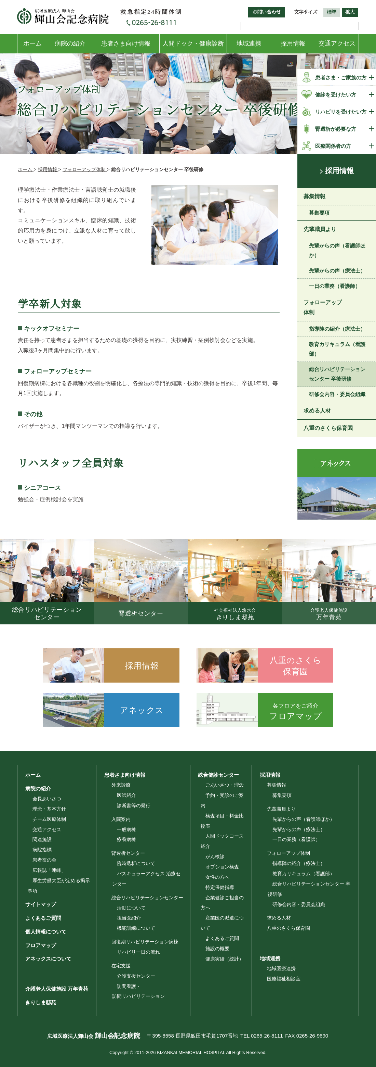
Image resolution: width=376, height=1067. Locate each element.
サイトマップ (37, 904)
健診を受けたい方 (335, 95)
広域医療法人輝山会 (87, 1036)
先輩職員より (320, 230)
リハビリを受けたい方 (340, 112)
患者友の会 (44, 860)
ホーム (32, 43)
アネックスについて (45, 959)
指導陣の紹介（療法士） (337, 330)
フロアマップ (37, 945)
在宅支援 (121, 965)
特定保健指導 (219, 887)
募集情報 (314, 197)
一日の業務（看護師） (334, 287)
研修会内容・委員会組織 (337, 395)
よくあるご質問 (40, 917)
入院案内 (121, 819)
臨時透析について (136, 863)
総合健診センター (215, 774)
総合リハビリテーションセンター (147, 897)
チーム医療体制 (49, 819)
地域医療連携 (281, 968)
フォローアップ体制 (323, 308)
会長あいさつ (46, 798)
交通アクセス (337, 43)
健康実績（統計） (224, 959)
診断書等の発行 (133, 805)
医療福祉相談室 (283, 978)
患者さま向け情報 (125, 43)
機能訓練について (136, 928)
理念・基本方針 (49, 809)
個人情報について (42, 931)
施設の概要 (217, 948)
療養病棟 (126, 839)
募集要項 (319, 213)
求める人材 (317, 412)
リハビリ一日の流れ (138, 952)
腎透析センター (128, 853)
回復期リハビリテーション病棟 (144, 941)
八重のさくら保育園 (328, 429)
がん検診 (215, 856)
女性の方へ (217, 877)
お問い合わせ (266, 12)
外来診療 (121, 785)
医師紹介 (126, 795)
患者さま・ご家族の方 (340, 77)
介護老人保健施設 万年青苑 (53, 989)
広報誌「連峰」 (49, 870)
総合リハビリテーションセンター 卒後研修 (337, 375)
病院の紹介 (70, 43)
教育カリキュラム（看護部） (337, 350)
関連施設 (42, 839)
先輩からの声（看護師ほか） (337, 251)
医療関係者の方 (333, 146)
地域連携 (249, 43)
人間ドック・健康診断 (193, 43)
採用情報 (293, 43)
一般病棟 (126, 829)
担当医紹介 (129, 917)
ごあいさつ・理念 (224, 785)
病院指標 (42, 849)
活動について (131, 908)
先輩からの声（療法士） (337, 271)
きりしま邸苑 (37, 1002)
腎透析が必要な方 (335, 129)
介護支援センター (136, 976)
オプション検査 (222, 866)
